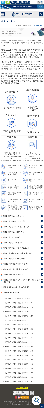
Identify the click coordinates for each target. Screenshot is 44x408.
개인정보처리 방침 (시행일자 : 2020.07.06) (18, 338)
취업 (22, 2)
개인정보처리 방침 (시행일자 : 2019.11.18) (18, 333)
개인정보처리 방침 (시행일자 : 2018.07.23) (18, 316)
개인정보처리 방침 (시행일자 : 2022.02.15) (18, 355)
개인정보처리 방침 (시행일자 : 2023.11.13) (18, 364)
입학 (8, 2)
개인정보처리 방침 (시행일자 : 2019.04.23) (18, 329)
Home (19, 25)
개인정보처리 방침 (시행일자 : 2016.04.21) (18, 303)
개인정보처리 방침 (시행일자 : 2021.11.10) (18, 351)
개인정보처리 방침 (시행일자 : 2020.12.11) (18, 342)
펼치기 (42, 216)
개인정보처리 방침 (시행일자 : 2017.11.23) (18, 307)
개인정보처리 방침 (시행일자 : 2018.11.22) (18, 320)
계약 (27, 2)
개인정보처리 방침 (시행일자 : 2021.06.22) (18, 346)
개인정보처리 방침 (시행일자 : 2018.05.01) (18, 311)
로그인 (38, 2)
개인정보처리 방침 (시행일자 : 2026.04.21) (18, 381)
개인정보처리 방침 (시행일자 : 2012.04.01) (18, 298)
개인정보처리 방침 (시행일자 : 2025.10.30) (18, 377)
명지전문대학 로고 (22, 14)
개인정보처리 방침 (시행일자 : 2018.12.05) (18, 325)
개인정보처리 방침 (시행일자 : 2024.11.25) (18, 368)
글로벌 (12, 2)
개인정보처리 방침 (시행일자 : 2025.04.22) (18, 373)
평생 (17, 2)
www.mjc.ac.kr (17, 40)
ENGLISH (41, 2)
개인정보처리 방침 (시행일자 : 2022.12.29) (18, 360)
